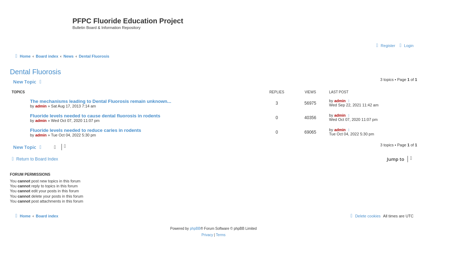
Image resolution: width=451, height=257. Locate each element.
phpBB (195, 228)
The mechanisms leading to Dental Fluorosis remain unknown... (100, 101)
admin (41, 106)
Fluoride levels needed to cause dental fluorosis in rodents (95, 115)
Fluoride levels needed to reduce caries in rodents (85, 130)
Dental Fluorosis (35, 72)
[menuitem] (406, 45)
